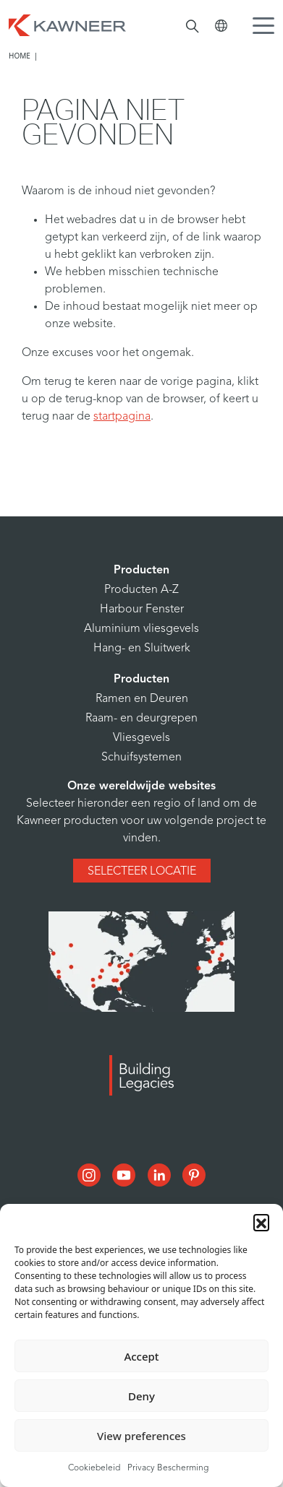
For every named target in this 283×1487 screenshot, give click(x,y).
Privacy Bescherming (167, 1468)
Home (19, 56)
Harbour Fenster (142, 609)
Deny (141, 1396)
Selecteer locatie (142, 871)
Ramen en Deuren (142, 699)
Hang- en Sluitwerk (141, 648)
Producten (141, 570)
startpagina (122, 416)
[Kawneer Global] (221, 25)
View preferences (141, 1436)
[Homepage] (67, 24)
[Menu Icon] (267, 27)
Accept (141, 1356)
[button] (261, 1222)
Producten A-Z (141, 590)
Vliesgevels (141, 738)
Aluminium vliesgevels (141, 629)
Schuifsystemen (141, 757)
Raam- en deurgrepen (141, 718)
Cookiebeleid (94, 1468)
